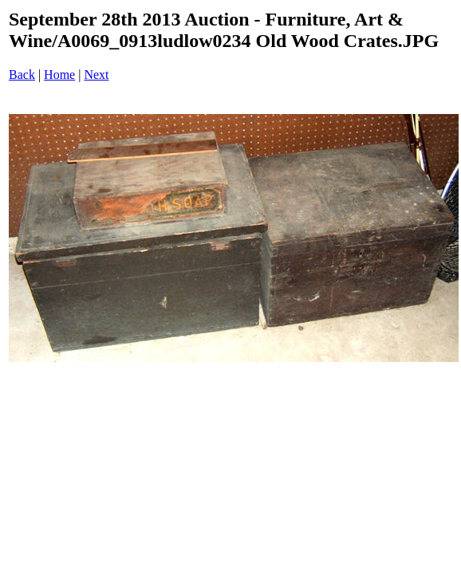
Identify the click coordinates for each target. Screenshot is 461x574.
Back (22, 74)
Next (96, 74)
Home (59, 74)
